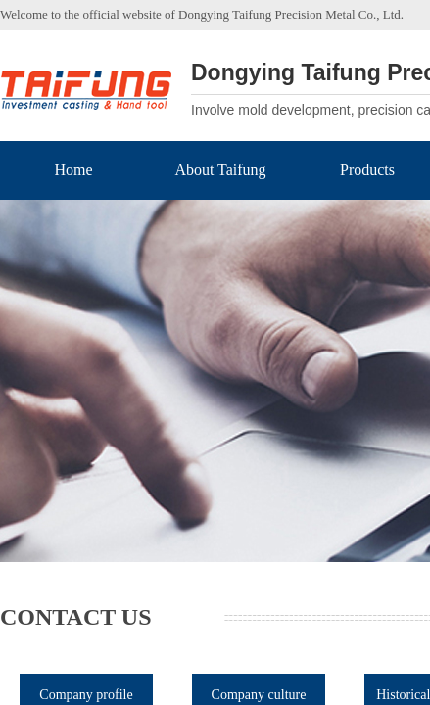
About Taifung (219, 170)
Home (73, 170)
